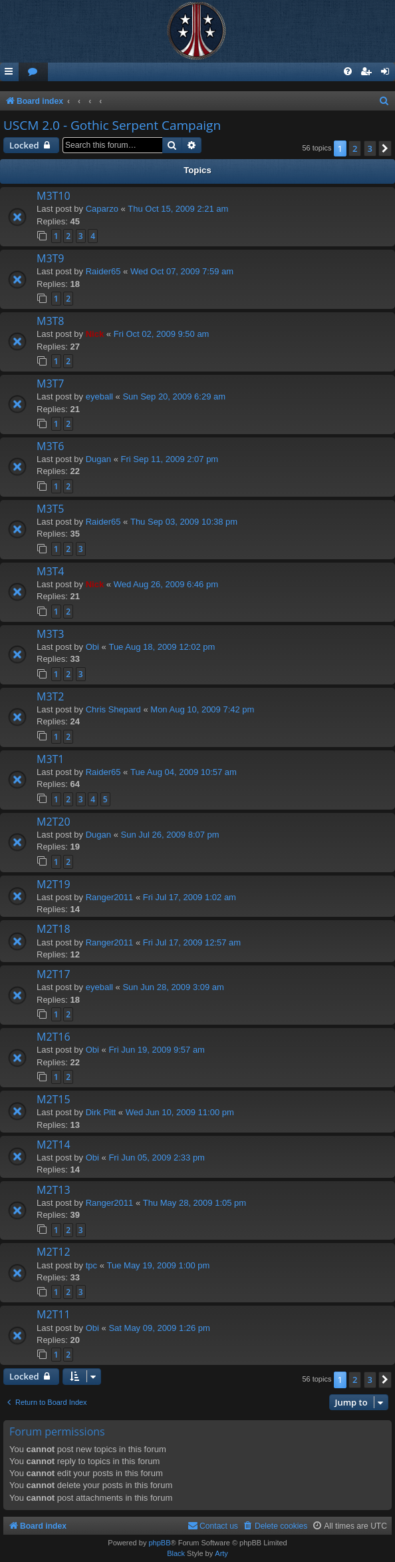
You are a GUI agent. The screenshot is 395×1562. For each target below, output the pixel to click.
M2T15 (53, 1099)
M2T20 (53, 821)
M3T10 (53, 195)
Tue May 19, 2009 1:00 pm (158, 1265)
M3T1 (51, 759)
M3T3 (51, 634)
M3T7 (51, 383)
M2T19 (53, 884)
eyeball (99, 396)
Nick (95, 334)
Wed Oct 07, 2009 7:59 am (181, 271)
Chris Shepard (113, 709)
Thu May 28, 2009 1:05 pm (194, 1203)
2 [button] (354, 148)
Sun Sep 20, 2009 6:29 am (173, 396)
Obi (92, 647)
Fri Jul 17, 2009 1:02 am (189, 897)
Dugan (98, 459)
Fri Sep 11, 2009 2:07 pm (170, 459)
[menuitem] (33, 72)
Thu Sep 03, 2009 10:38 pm (183, 522)
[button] (385, 148)
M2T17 (53, 974)
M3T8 (51, 321)
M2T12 (53, 1251)
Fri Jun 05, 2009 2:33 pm (156, 1158)
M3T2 (51, 696)
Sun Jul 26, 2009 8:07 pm (170, 835)
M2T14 (53, 1144)
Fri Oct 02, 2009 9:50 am (161, 334)
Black (176, 1553)
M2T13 (53, 1189)
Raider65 (103, 271)
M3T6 (51, 446)
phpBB (159, 1543)
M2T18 (53, 928)
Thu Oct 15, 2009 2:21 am (178, 209)
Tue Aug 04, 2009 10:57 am (183, 772)
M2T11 (53, 1314)
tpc (91, 1265)
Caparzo (102, 209)
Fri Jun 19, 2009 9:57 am (156, 1050)
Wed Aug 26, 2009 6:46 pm (166, 584)
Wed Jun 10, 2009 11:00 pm (180, 1112)
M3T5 (51, 508)
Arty (221, 1553)
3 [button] (370, 148)
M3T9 (51, 258)
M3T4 (51, 571)
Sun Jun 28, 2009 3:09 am (173, 987)
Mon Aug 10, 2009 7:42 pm (202, 709)
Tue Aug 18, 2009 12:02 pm (161, 647)
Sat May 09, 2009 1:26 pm (158, 1328)
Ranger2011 (110, 897)
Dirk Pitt (101, 1112)
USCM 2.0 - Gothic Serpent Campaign (112, 125)
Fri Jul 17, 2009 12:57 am (192, 942)
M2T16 (53, 1036)
